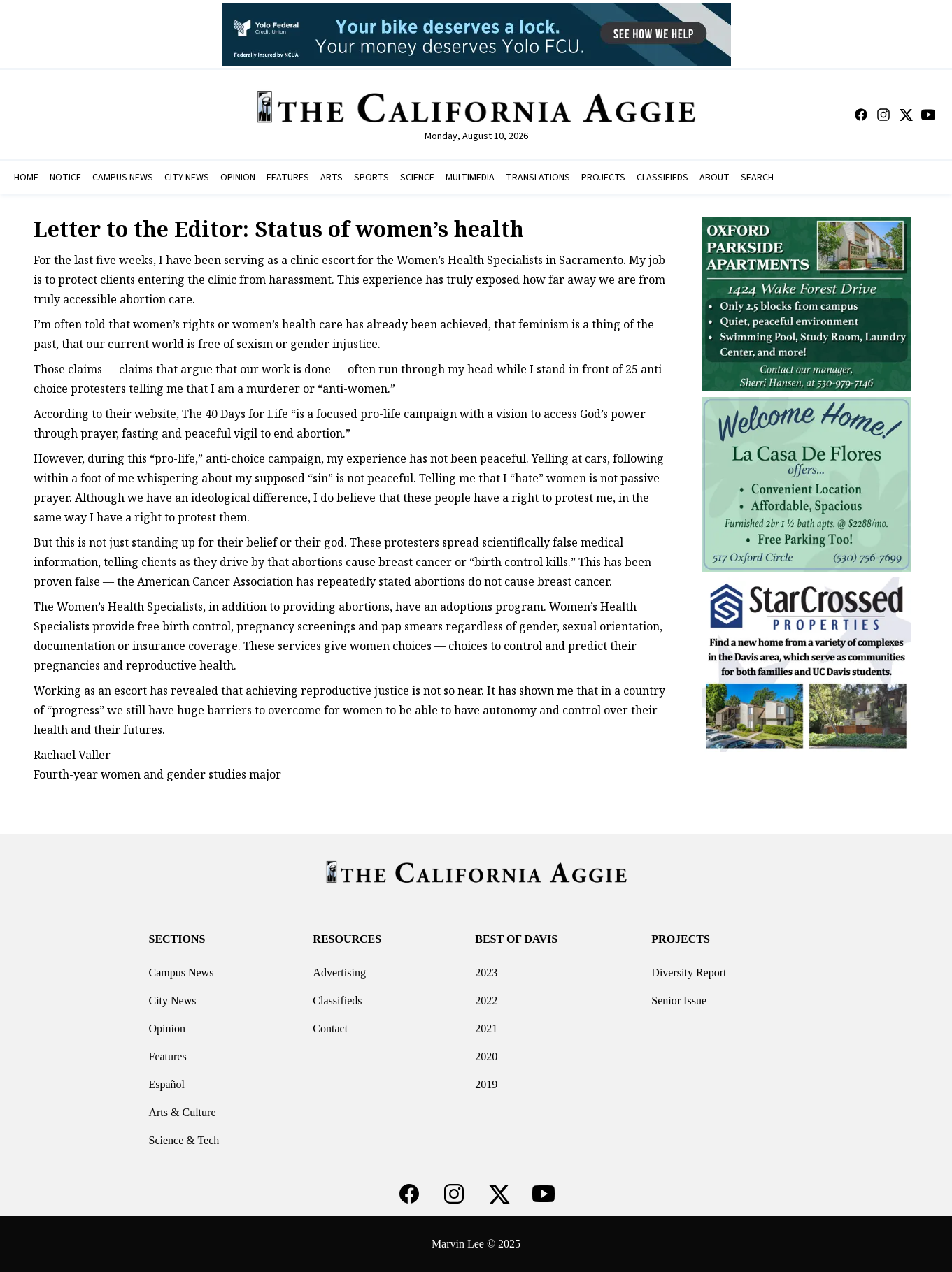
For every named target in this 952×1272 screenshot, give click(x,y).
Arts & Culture (181, 1112)
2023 (486, 972)
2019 (486, 1084)
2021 (486, 1028)
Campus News (180, 972)
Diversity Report (688, 972)
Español (166, 1084)
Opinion (166, 1028)
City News (172, 1000)
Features (167, 1056)
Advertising (339, 972)
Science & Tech (183, 1140)
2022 (486, 1000)
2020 (486, 1056)
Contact (330, 1028)
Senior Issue (678, 1000)
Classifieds (337, 1000)
